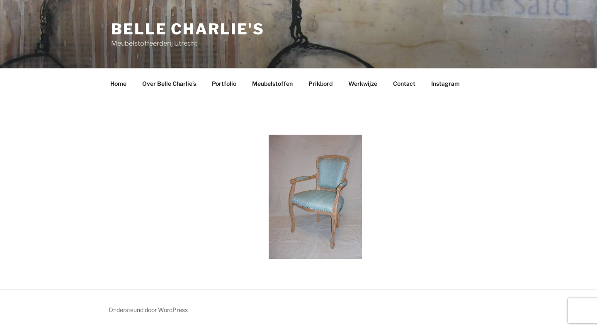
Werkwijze (362, 83)
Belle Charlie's (188, 29)
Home (118, 83)
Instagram (445, 83)
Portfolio (224, 83)
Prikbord (320, 83)
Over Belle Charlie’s (169, 83)
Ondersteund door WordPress (148, 309)
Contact (404, 83)
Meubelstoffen (272, 83)
